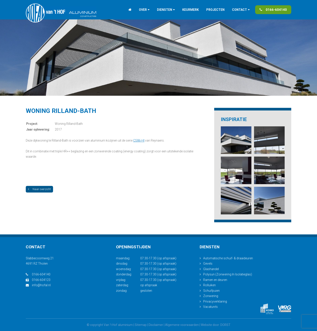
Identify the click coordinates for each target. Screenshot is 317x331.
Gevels (207, 263)
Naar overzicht (39, 189)
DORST (225, 325)
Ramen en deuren (215, 280)
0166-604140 (273, 10)
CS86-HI (138, 140)
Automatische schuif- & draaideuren (228, 258)
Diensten (164, 9)
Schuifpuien (211, 290)
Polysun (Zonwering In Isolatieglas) (227, 274)
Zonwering (210, 296)
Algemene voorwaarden (182, 325)
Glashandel (211, 269)
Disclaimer (156, 325)
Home (130, 9)
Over (143, 9)
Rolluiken (209, 285)
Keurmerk (190, 9)
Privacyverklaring (215, 301)
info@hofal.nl (38, 285)
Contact (239, 9)
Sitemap (141, 325)
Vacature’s (210, 307)
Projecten (215, 9)
